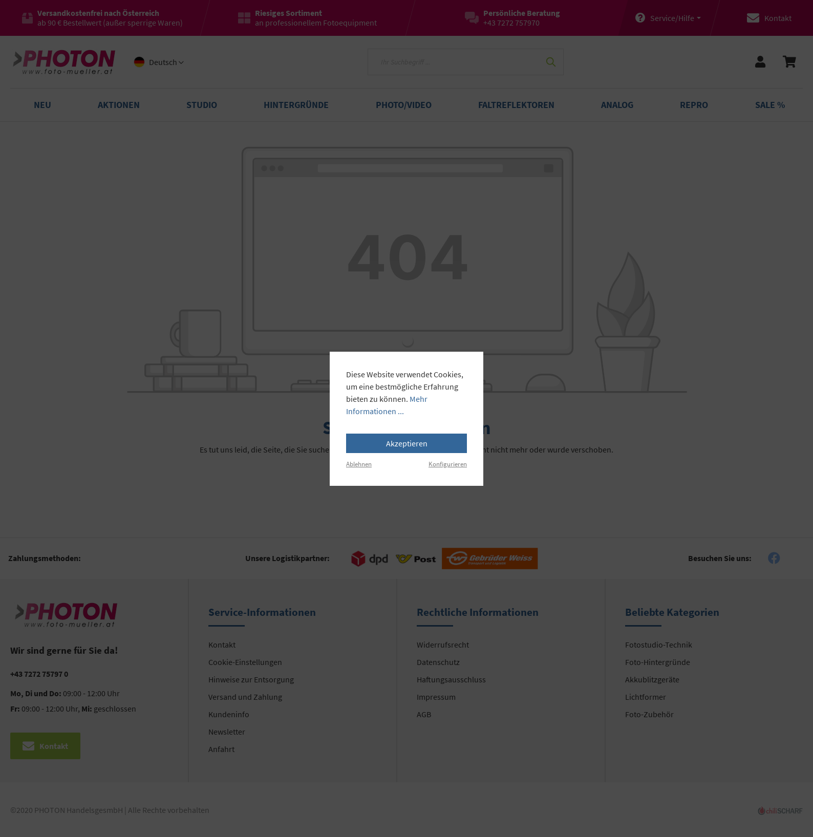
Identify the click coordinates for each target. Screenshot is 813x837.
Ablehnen (359, 464)
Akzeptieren (406, 443)
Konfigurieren (448, 464)
